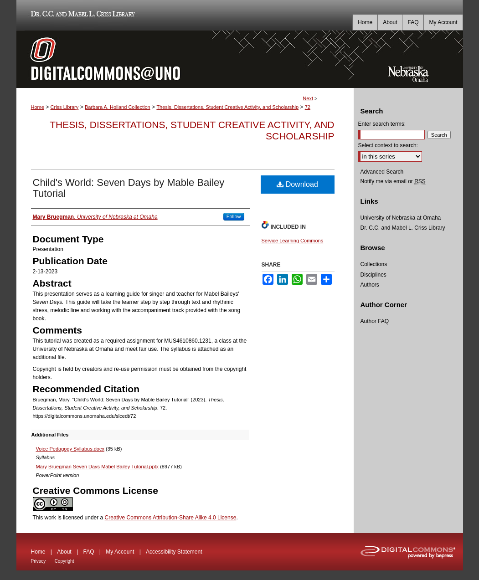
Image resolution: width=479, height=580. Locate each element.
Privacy (38, 561)
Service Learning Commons (293, 240)
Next (308, 98)
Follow (234, 216)
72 (307, 107)
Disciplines (373, 275)
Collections (374, 264)
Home (37, 107)
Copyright (64, 561)
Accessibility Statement (174, 552)
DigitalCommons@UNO (185, 59)
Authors (370, 285)
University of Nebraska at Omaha (401, 218)
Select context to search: (388, 145)
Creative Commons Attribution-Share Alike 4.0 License (171, 517)
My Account (120, 552)
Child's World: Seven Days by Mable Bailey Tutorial (129, 188)
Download (297, 184)
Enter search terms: (382, 124)
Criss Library (65, 107)
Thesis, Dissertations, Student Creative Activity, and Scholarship (227, 107)
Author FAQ (375, 321)
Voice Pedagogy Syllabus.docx (70, 449)
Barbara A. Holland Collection (117, 107)
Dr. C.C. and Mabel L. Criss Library (81, 15)
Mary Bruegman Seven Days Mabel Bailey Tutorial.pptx (97, 466)
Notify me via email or (393, 181)
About (64, 552)
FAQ (88, 552)
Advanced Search (382, 172)
